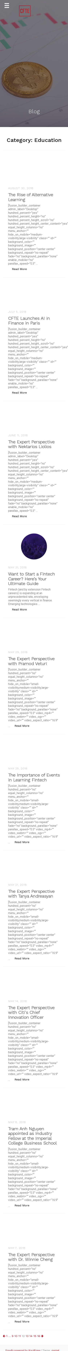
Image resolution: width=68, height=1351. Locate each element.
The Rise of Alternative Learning (30, 197)
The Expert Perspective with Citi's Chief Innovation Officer (31, 1012)
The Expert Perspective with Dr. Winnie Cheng (31, 1257)
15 (34, 1336)
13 (27, 1336)
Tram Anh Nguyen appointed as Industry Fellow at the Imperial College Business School (32, 1136)
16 (38, 1336)
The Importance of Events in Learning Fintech (34, 777)
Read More (21, 269)
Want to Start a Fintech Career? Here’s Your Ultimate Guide (31, 578)
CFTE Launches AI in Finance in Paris (29, 321)
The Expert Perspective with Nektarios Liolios (31, 444)
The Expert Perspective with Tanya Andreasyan (31, 894)
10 (15, 1336)
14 (30, 1336)
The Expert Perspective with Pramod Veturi (31, 661)
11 (19, 1336)
